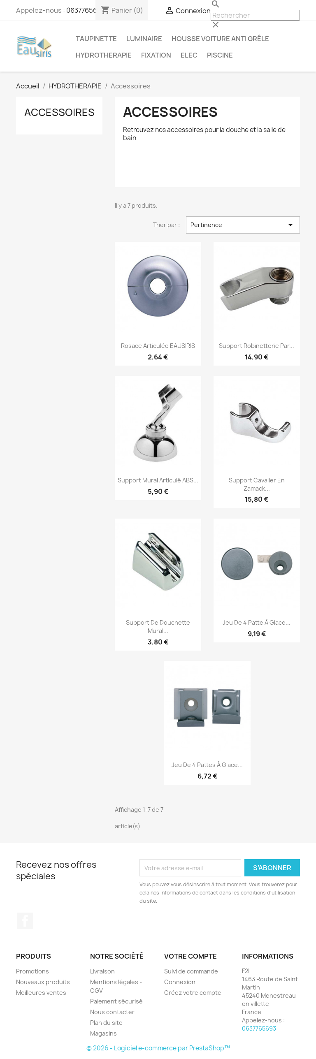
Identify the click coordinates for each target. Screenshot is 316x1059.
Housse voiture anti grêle (220, 38)
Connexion (179, 982)
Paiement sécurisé (116, 1001)
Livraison (102, 971)
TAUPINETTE (96, 38)
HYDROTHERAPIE (104, 55)
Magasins (103, 1033)
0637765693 (85, 10)
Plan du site (106, 1023)
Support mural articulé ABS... (158, 480)
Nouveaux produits (43, 982)
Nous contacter (112, 1012)
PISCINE (220, 55)
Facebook (25, 921)
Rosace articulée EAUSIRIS (158, 346)
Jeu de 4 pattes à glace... (207, 765)
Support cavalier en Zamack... (257, 484)
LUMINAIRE (144, 38)
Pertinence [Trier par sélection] (243, 225)
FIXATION (156, 55)
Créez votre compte (192, 992)
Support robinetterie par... (256, 346)
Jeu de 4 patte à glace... (256, 622)
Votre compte (190, 956)
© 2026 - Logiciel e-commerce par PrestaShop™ (158, 1048)
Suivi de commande (191, 971)
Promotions (32, 971)
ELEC (189, 55)
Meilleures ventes (41, 992)
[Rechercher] (255, 15)
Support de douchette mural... (158, 627)
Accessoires (59, 112)
